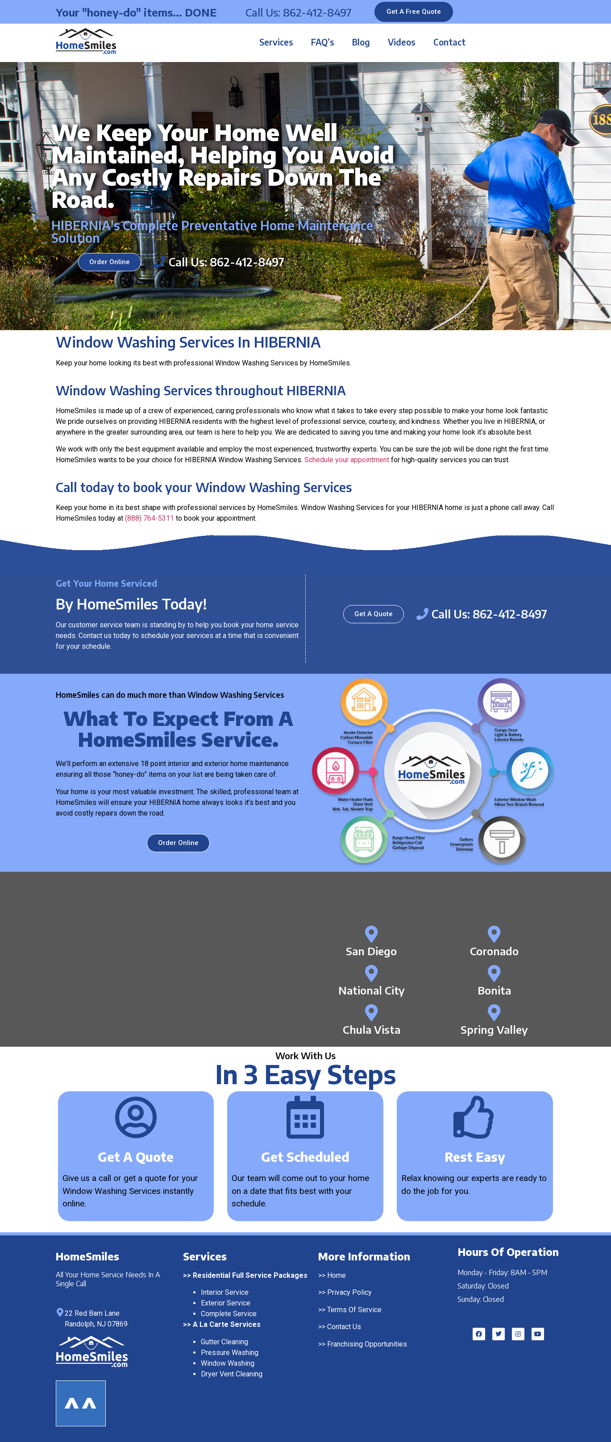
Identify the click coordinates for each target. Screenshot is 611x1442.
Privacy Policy (349, 1292)
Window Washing (227, 1363)
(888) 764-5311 (149, 518)
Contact (449, 42)
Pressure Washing (229, 1352)
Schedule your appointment (346, 460)
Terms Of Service (354, 1309)
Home (336, 1275)
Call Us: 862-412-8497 (298, 12)
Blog (361, 42)
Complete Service (229, 1313)
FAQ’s (322, 42)
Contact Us (344, 1326)
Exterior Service (225, 1303)
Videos (402, 42)
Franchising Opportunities (367, 1344)
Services (276, 42)
